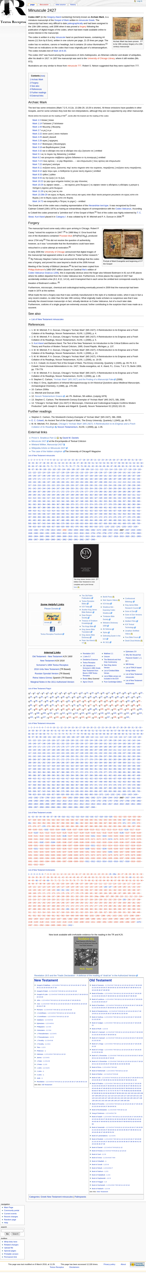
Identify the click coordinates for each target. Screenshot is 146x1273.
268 (43, 492)
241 (29, 488)
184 (100, 479)
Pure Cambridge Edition (113, 682)
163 (114, 476)
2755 (99, 533)
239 (133, 485)
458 (34, 517)
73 (59, 466)
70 (48, 466)
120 (139, 469)
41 (55, 463)
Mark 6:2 (36, 157)
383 (133, 504)
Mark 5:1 (36, 154)
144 (138, 473)
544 (48, 523)
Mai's (84, 269)
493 (86, 520)
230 (91, 485)
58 (119, 463)
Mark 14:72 (37, 201)
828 (58, 527)
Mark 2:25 (37, 137)
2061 (87, 530)
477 (124, 517)
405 (124, 508)
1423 (130, 527)
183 (95, 479)
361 (29, 504)
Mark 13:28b (38, 195)
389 (48, 508)
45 (70, 463)
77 (74, 466)
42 (59, 463)
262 (129, 488)
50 (89, 463)
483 (39, 520)
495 (95, 520)
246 (53, 488)
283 (114, 492)
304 (100, 495)
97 (33, 469)
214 (129, 482)
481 (29, 520)
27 (118, 460)
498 (110, 520)
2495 (53, 533)
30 (129, 460)
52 (97, 463)
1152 (113, 527)
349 (86, 501)
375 (95, 504)
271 (58, 492)
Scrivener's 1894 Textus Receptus (52, 665)
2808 (59, 536)
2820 (127, 536)
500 (119, 520)
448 (100, 514)
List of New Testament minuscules (47, 319)
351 (95, 501)
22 (99, 460)
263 (133, 488)
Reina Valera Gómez (42, 678)
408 (138, 508)
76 (70, 466)
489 (67, 520)
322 (72, 498)
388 (43, 508)
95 (142, 466)
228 (81, 485)
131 (77, 473)
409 (29, 511)
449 (105, 514)
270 (53, 492)
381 (124, 504)
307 (114, 495)
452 (119, 514)
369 (67, 504)
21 (95, 460)
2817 (110, 536)
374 (91, 504)
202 (72, 482)
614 (72, 523)
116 (120, 469)
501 (124, 520)
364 (43, 504)
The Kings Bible (87, 626)
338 (34, 501)
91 (127, 466)
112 (101, 469)
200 (62, 482)
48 (82, 463)
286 (129, 492)
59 (123, 463)
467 (77, 517)
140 (119, 473)
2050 (64, 530)
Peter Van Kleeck (88, 640)
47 (78, 463)
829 (62, 527)
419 (77, 511)
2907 (87, 539)
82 (93, 466)
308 (119, 495)
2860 (53, 539)
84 (100, 466)
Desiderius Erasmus (90, 660)
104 (63, 469)
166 (129, 476)
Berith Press (107, 597)
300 (81, 495)
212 (119, 482)
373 (86, 504)
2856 (30, 539)
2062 (93, 530)
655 (91, 523)
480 (138, 517)
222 (53, 485)
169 (29, 479)
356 (119, 501)
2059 (76, 530)
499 (114, 520)
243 (39, 488)
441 (67, 514)
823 (34, 527)
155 (77, 476)
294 (53, 495)
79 (82, 466)
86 (108, 466)
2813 (87, 536)
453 (124, 514)
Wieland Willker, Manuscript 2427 (47, 444)
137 (105, 473)
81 (89, 466)
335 (133, 498)
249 (67, 488)
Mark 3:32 (37, 151)
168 (138, 476)
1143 (107, 527)
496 (100, 520)
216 (138, 482)
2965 (93, 539)
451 (114, 514)
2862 (64, 539)
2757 (110, 533)
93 (134, 466)
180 (81, 479)
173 (48, 479)
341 (48, 501)
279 (95, 492)
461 (48, 517)
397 (86, 508)
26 (114, 460)
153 (67, 476)
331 (114, 498)
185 (105, 479)
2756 (104, 533)
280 (100, 492)
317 (48, 498)
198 (53, 482)
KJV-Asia (106, 604)
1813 (53, 530)
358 (129, 501)
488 (62, 520)
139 (114, 473)
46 (74, 463)
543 (43, 523)
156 (81, 476)
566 (58, 523)
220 (43, 485)
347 (77, 501)
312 (138, 495)
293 (48, 495)
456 (138, 514)
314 (34, 498)
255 (95, 488)
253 (86, 488)
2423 (116, 530)
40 (52, 463)
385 (29, 508)
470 (91, 517)
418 (72, 511)
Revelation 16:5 (88, 653)
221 (48, 485)
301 (86, 495)
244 (43, 488)
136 (100, 473)
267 (39, 492)
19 (88, 460)
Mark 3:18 (37, 147)
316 (43, 498)
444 (81, 514)
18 (84, 460)
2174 (99, 530)
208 (100, 482)
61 (130, 463)
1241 (118, 527)
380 (119, 504)
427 (114, 511)
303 (95, 495)
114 (111, 469)
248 (62, 488)
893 (91, 527)
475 (114, 517)
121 (29, 473)
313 (29, 498)
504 (138, 520)
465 (67, 517)
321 (67, 498)
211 (114, 482)
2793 (133, 533)
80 (85, 466)
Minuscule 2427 (38, 441)
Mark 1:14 (37, 123)
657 (100, 523)
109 (87, 469)
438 (53, 514)
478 (129, 517)
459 (39, 517)
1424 (135, 527)
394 (72, 508)
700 (138, 523)
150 (53, 476)
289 (29, 495)
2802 (139, 533)
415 (58, 511)
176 (62, 479)
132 (81, 473)
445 (86, 514)
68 (41, 466)
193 (29, 482)
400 (100, 508)
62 (134, 463)
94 (138, 466)
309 (124, 495)
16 (77, 460)
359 (133, 501)
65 (29, 466)
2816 (104, 536)
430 (129, 511)
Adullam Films (130, 621)
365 (48, 504)
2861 (59, 539)
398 (91, 508)
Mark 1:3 (36, 120)
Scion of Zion (130, 611)
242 (34, 488)
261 (124, 488)
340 (43, 501)
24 (106, 460)
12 (62, 460)
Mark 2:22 (37, 134)
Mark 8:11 (37, 168)
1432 (30, 530)
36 (37, 463)
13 (65, 460)
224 (62, 485)
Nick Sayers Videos (110, 600)
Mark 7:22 (37, 164)
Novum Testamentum (68, 427)
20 (92, 460)
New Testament (55, 656)
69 (44, 466)
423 (95, 511)
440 (62, 514)
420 (81, 511)
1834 (59, 530)
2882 (82, 539)
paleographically (75, 23)
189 (124, 479)
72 (55, 466)
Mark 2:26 (37, 140)
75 (67, 466)
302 (91, 495)
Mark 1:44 (37, 127)
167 (133, 476)
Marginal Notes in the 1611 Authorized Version (52, 682)
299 (77, 495)
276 (81, 492)
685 (133, 523)
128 (62, 473)
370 (72, 504)
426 (110, 511)
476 (119, 517)
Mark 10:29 (37, 185)
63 (138, 463)
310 (129, 495)
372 (81, 504)
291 (39, 495)
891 (81, 527)
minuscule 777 (74, 66)
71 (52, 466)
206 (91, 482)
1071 (101, 527)
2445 (139, 530)
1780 (47, 530)
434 (34, 514)
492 (81, 520)
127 (58, 473)
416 (62, 511)
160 (100, 476)
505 (29, 523)
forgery (83, 26)
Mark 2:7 (36, 130)
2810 (70, 536)
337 (29, 501)
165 (124, 476)
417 (67, 511)
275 (77, 492)
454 (129, 514)
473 (105, 517)
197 (48, 482)
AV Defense (107, 629)
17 (80, 460)
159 (95, 476)
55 (108, 463)
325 (86, 498)
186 (110, 479)
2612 (59, 533)
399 (95, 508)
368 (62, 504)
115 (115, 469)
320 (62, 498)
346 (72, 501)
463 (58, 517)
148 (43, 476)
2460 (36, 533)
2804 (36, 536)
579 (62, 523)
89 (119, 466)
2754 (93, 533)
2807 (53, 536)
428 (119, 511)
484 (43, 520)
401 (105, 508)
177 (67, 479)
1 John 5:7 (87, 657)
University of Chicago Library (101, 58)
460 (43, 517)
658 (105, 523)
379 (114, 504)
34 (29, 463)
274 (72, 492)
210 (110, 482)
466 (72, 517)
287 (133, 492)
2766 (116, 533)
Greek (92, 20)
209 (105, 482)
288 (138, 492)
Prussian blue (65, 236)
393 (67, 508)
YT (83, 643)
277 (86, 492)
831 (72, 527)
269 (48, 492)
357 (124, 501)
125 (48, 473)
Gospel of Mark (61, 20)
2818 (116, 536)
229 (86, 485)
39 (48, 463)
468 (81, 517)
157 (86, 476)
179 (77, 479)
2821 (133, 536)
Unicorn (107, 657)
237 (124, 485)
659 (110, 523)
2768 (127, 533)
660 (114, 523)
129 (67, 473)
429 (124, 511)
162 (110, 476)
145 (29, 476)
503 (133, 520)
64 (142, 463)
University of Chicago (55, 252)
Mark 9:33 (37, 174)
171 (39, 479)
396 (81, 508)
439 (58, 514)
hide (42, 76)
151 (58, 476)
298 (72, 495)
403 (114, 508)
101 (49, 469)
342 (53, 501)
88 (115, 466)
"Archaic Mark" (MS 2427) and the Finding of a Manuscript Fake (84, 379)
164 (119, 476)
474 (110, 517)
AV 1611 (106, 642)
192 (138, 479)
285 (124, 492)
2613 (64, 533)
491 (77, 520)
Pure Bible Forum (131, 637)
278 (91, 492)
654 (86, 523)
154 (72, 476)
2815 (99, 536)
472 (100, 517)
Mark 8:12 (37, 171)
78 (78, 466)
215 (133, 482)
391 (58, 508)
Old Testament (39, 656)
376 (100, 504)
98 (37, 469)
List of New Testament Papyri (39, 688)
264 (138, 488)
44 (67, 463)
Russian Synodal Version (46, 673)
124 (43, 473)
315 (39, 498)
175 (58, 479)
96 (29, 469)
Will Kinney (130, 664)
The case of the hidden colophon (47, 451)
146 (34, 476)
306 (110, 495)
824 (39, 527)
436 (43, 514)
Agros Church (88, 682)
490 (72, 520)
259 (114, 488)
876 (77, 527)
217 (29, 485)
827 (53, 527)
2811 (76, 536)
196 (43, 482)
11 (58, 460)
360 (138, 501)
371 (77, 504)
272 (62, 492)
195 (39, 482)
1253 (124, 527)
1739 (42, 530)
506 (34, 523)
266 (34, 492)
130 (72, 473)
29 (46, 195)
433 (29, 514)
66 (33, 466)
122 (34, 473)
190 (129, 479)
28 (122, 460)
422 (91, 511)
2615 (76, 533)
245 (48, 488)
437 (48, 514)
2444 (133, 530)
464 (62, 517)
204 (81, 482)
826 (48, 527)
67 (37, 466)
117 (125, 469)
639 (77, 523)
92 (130, 466)
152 (62, 476)
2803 (30, 536)
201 (67, 482)
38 (44, 463)
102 (54, 469)
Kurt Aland (40, 217)
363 (39, 504)
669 (124, 523)
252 (81, 488)
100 (44, 469)
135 (95, 473)
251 (77, 488)
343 (58, 501)
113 (106, 469)
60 (127, 463)
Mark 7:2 (36, 161)
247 (58, 488)
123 (39, 473)
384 (138, 504)
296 (62, 495)
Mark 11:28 (37, 191)
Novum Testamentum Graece (49, 396)
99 (41, 469)
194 (34, 482)
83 (97, 466)
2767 (122, 533)
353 (105, 501)
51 (93, 463)
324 (81, 498)
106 (73, 469)
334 (129, 498)
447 (95, 514)
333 (124, 498)
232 (100, 485)
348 (81, 501)
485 (48, 520)
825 (43, 527)
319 (58, 498)
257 (105, 488)
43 (63, 463)
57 (115, 463)
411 (39, 511)
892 (86, 527)
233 (105, 485)
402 (110, 508)
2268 (104, 530)
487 (58, 520)
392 (62, 508)
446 (91, 514)
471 (95, 517)
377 (105, 504)
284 (119, 492)
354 (110, 501)
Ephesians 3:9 (131, 651)
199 (58, 482)
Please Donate (51, 608)
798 (29, 527)
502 (129, 520)
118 (129, 469)
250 (72, 488)
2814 (93, 536)
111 (96, 469)
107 (77, 469)
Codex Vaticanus (123, 209)
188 (119, 479)
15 (73, 460)
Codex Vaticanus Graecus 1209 (43, 273)
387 (39, 508)
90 (123, 466)
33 (140, 460)
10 (54, 460)
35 (33, 463)
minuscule (83, 20)
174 (53, 479)
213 (124, 482)
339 (39, 501)
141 (124, 473)
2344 (110, 530)
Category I (61, 217)
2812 (82, 536)
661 (119, 523)
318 (53, 498)
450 (110, 514)
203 (77, 482)
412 (43, 511)
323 (77, 498)
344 (62, 501)
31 (133, 460)
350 (91, 501)
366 (53, 504)
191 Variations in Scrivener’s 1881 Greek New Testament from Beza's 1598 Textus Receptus (91, 671)
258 (110, 488)
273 (67, 492)
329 (105, 498)
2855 (139, 536)
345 (67, 501)
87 (112, 466)
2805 (42, 536)
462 (53, 517)
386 (34, 508)
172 (43, 479)
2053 (70, 530)
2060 (82, 530)
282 (110, 492)
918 (95, 527)
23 (103, 460)
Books (85, 679)
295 (58, 495)
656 (95, 523)
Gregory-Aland (54, 17)
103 (58, 469)
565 (53, 523)
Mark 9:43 (37, 178)
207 (95, 482)
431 (133, 511)
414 (53, 511)
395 (77, 508)
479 (133, 517)
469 (86, 517)
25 (110, 460)
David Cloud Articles (132, 641)
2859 (47, 539)
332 (119, 498)
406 (129, 508)
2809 (64, 536)
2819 (122, 536)
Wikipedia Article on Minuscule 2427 (48, 448)
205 (86, 482)
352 (100, 501)
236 (119, 485)
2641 (87, 533)
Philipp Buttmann (36, 269)
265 (29, 492)
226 (72, 485)
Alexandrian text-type (98, 205)
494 (91, 520)
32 (136, 460)
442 (72, 514)
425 (105, 511)
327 (95, 498)
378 (110, 504)
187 (114, 479)
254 (91, 488)
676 (129, 523)
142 (129, 473)
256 (100, 488)
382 (129, 504)
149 (48, 476)
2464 (42, 533)
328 (100, 498)
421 (86, 511)
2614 (70, 533)
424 (100, 511)
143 (133, 473)
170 (34, 479)
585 (67, 523)
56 (112, 463)
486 (53, 520)
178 (72, 479)
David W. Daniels (71, 438)
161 (105, 476)
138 (110, 473)
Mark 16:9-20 (60, 51)
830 (67, 527)
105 (68, 469)
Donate (46, 622)
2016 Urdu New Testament (46, 669)
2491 (47, 533)
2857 (36, 539)
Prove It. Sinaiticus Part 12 (44, 438)
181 (86, 479)
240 (138, 485)
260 (119, 488)
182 (91, 479)
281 (105, 492)
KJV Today (86, 607)
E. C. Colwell (37, 420)
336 (138, 498)
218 (34, 485)
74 (63, 466)
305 (105, 495)
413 (48, 511)
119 (134, 469)
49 (85, 463)
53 (100, 463)
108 (82, 469)
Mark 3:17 (37, 144)
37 (41, 463)
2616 (82, 533)
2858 (42, 539)
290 (34, 495)
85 (104, 466)
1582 (36, 530)
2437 (127, 530)
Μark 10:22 (37, 181)
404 (119, 508)
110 (92, 469)
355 (114, 501)
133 (86, 473)
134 (91, 473)
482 (34, 520)
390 (53, 508)
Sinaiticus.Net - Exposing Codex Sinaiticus (109, 610)
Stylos (105, 632)
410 (34, 511)
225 (67, 485)
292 (43, 495)
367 (58, 504)
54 (104, 463)
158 (91, 476)
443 (77, 514)
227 (77, 485)
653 (81, 523)
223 (58, 485)
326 (91, 498)
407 (133, 508)
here (75, 587)
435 (39, 514)
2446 (30, 533)
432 (138, 511)
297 (67, 495)
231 (95, 485)
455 (133, 514)
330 (110, 498)
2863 (70, 539)
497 (105, 520)
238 (129, 485)
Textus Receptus (89, 663)
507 (39, 523)
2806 (47, 536)
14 (69, 460)
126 (53, 473)
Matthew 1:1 (108, 653)
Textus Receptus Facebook (51, 634)
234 (110, 485)
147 (39, 476)
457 (29, 517)
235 (114, 485)
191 (133, 479)
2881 (76, 539)
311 (133, 495)
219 (39, 485)
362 (34, 504)
